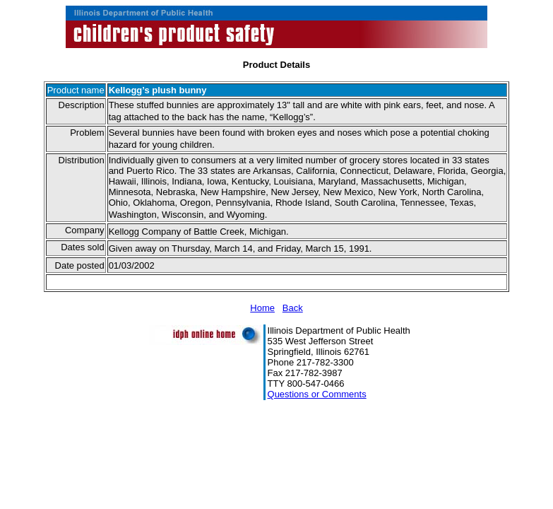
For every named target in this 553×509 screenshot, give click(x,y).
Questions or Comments (317, 394)
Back (293, 308)
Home (262, 308)
